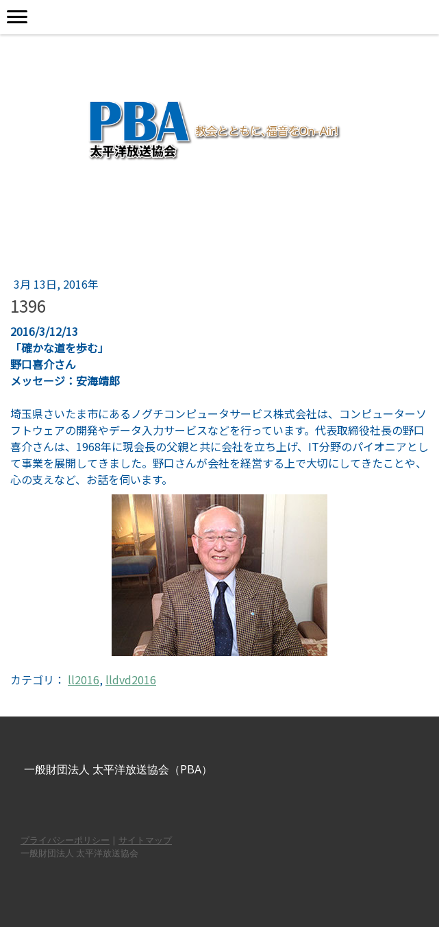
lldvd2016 (130, 679)
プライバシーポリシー (65, 840)
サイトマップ (145, 840)
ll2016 (83, 679)
